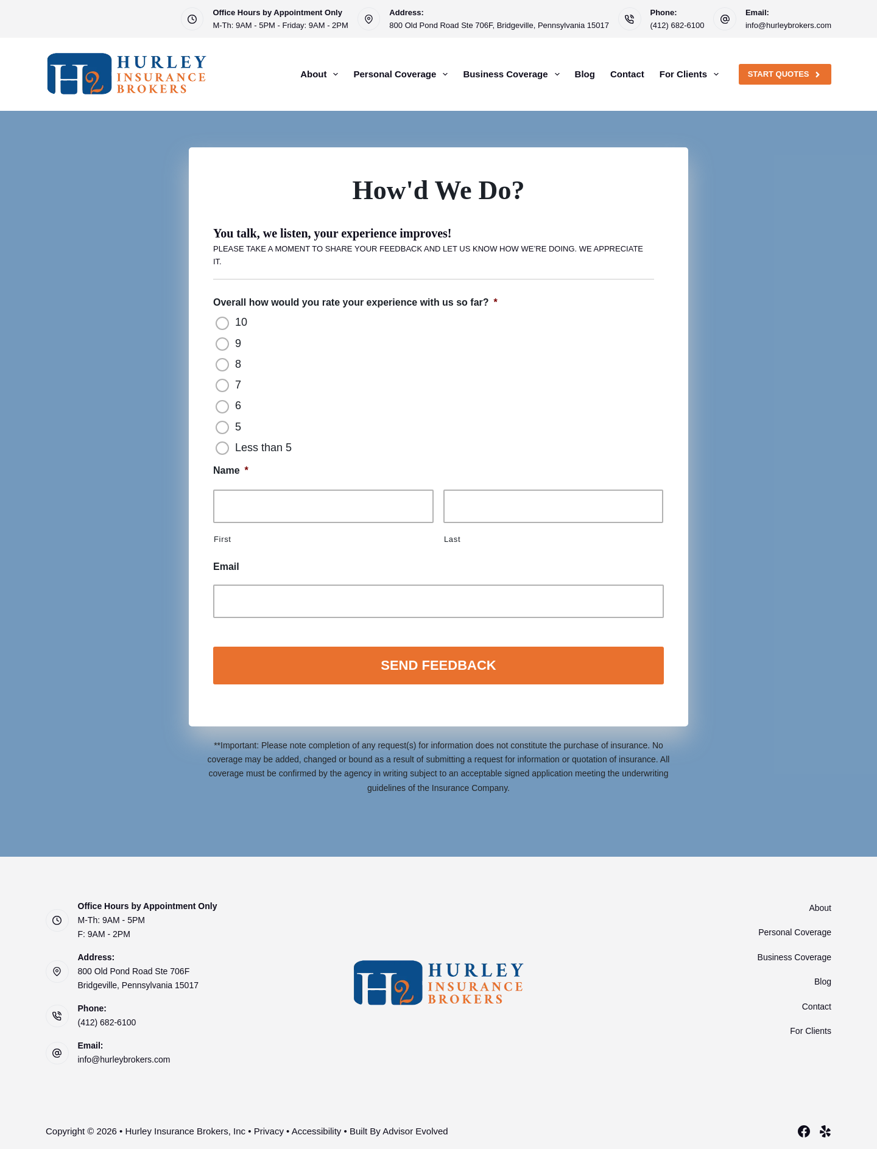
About (321, 74)
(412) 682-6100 (677, 25)
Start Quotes (785, 74)
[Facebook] (804, 1128)
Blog (585, 74)
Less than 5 (263, 447)
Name (230, 470)
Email (226, 566)
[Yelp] (825, 1128)
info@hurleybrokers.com (788, 25)
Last (452, 539)
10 (241, 322)
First (222, 539)
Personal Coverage (403, 74)
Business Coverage (513, 74)
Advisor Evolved (415, 1127)
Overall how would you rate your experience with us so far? (355, 302)
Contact (627, 74)
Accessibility (317, 1127)
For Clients (692, 74)
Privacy (269, 1127)
